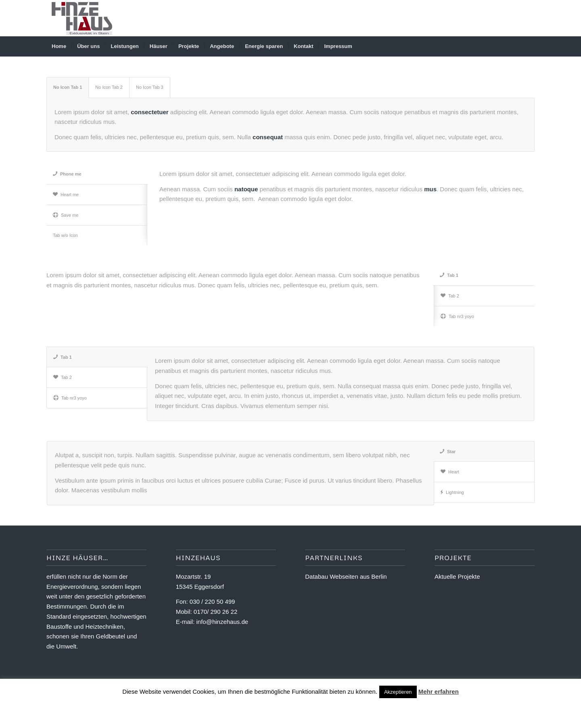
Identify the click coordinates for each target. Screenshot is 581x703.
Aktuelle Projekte (457, 576)
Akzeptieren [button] (398, 692)
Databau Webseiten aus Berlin (346, 576)
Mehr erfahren (438, 691)
